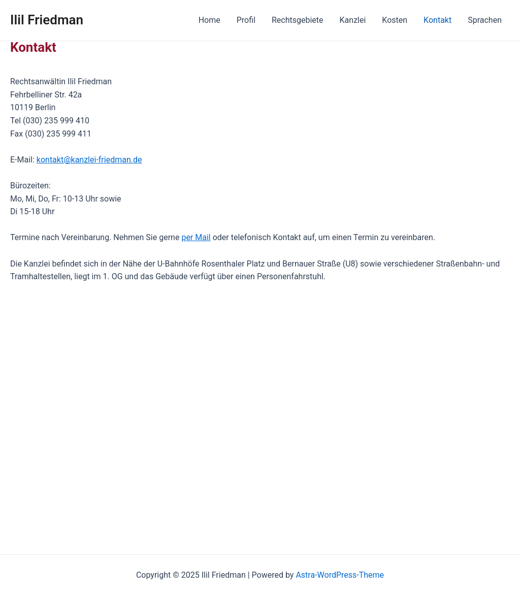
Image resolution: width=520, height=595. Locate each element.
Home (209, 20)
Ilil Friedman (46, 19)
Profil (246, 20)
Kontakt (437, 20)
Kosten (394, 20)
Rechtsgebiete (297, 20)
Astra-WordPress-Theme (340, 575)
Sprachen (485, 20)
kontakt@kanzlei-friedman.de (89, 159)
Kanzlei (353, 20)
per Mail (195, 237)
